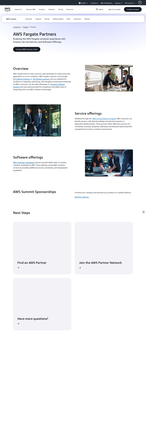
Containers (16, 27)
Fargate (25, 27)
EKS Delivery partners (41, 79)
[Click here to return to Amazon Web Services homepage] (7, 10)
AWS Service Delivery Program (104, 118)
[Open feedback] (144, 212)
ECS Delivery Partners (21, 79)
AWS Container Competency (24, 162)
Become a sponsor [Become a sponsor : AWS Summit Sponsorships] (82, 197)
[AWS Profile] (140, 2)
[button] (30, 9)
